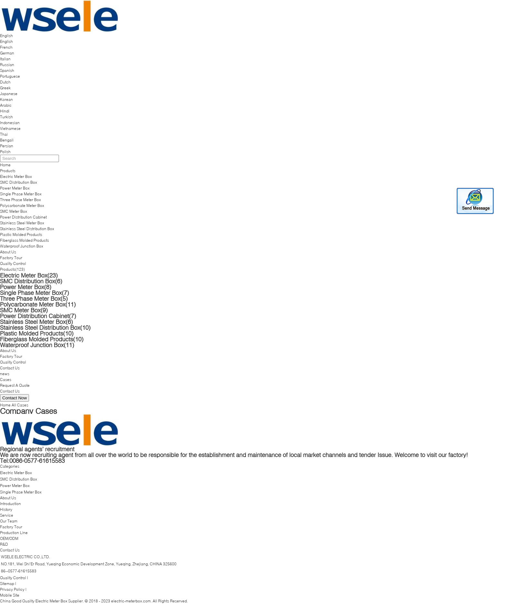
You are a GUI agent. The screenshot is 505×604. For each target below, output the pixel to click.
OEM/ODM (9, 538)
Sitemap (7, 583)
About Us (8, 251)
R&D (4, 544)
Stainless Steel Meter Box (22, 222)
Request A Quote (15, 385)
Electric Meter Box (16, 176)
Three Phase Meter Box (20, 199)
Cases (5, 379)
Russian (7, 64)
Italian (5, 58)
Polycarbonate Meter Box (22, 205)
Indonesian (10, 122)
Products (7, 170)
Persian (6, 145)
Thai (4, 134)
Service (6, 515)
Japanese (8, 93)
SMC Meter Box (13, 211)
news (4, 373)
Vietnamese (10, 128)
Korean (6, 99)
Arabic (6, 105)
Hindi (4, 111)
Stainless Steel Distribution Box (27, 228)
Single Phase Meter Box (21, 193)
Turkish (6, 116)
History (6, 509)
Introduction (10, 503)
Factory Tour (11, 257)
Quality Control (13, 263)
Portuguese (10, 76)
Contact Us (10, 367)
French (6, 47)
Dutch (5, 82)
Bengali (7, 140)
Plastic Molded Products (21, 234)
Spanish (7, 70)
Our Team (8, 521)
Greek (5, 87)
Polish (5, 151)
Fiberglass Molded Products (24, 240)
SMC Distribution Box (18, 182)
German (7, 53)
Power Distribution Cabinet (23, 217)
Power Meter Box (15, 188)
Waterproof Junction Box (21, 246)
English (6, 41)
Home (5, 164)
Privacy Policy (12, 589)
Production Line (14, 532)
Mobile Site (9, 595)
